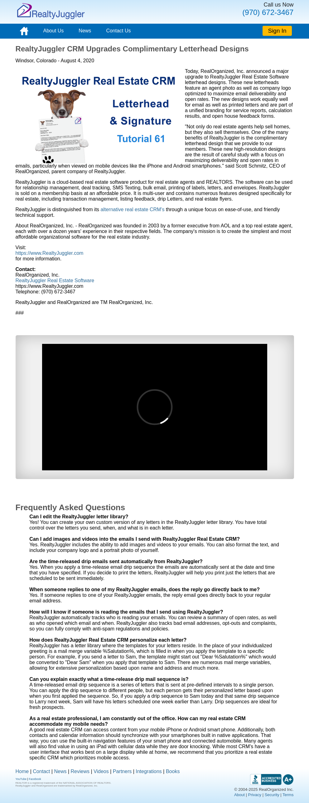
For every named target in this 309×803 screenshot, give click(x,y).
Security (272, 794)
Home (22, 771)
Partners (122, 771)
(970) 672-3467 (267, 12)
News (85, 30)
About (239, 794)
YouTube (21, 779)
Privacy (254, 794)
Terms (287, 794)
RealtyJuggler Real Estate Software (55, 280)
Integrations (149, 771)
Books (173, 771)
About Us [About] (53, 30)
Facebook (35, 779)
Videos (101, 771)
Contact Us (118, 30)
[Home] (24, 31)
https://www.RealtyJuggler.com (50, 253)
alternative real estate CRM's (133, 209)
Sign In (277, 30)
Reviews (80, 771)
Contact (41, 771)
